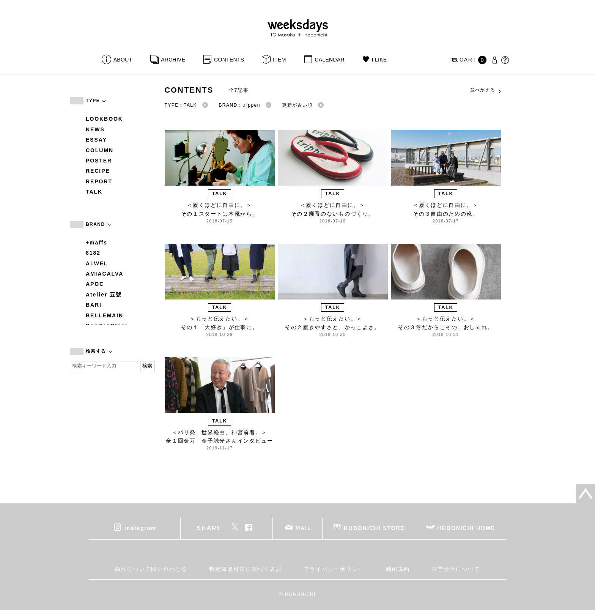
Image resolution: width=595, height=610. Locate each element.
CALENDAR (329, 60)
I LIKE (379, 60)
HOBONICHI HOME (466, 528)
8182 (93, 253)
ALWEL (97, 263)
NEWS (95, 129)
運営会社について (456, 569)
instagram (140, 528)
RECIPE (98, 171)
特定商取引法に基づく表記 (245, 569)
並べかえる (486, 90)
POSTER (99, 161)
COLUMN (99, 150)
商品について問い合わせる (151, 569)
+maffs (96, 243)
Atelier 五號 (104, 295)
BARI (94, 305)
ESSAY (96, 140)
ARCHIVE (173, 60)
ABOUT (122, 60)
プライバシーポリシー (334, 569)
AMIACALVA (104, 274)
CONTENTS (229, 60)
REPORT (99, 181)
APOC (95, 284)
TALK (94, 192)
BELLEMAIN (104, 315)
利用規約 (398, 569)
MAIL (304, 528)
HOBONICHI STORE (374, 528)
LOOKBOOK (104, 119)
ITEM (279, 60)
